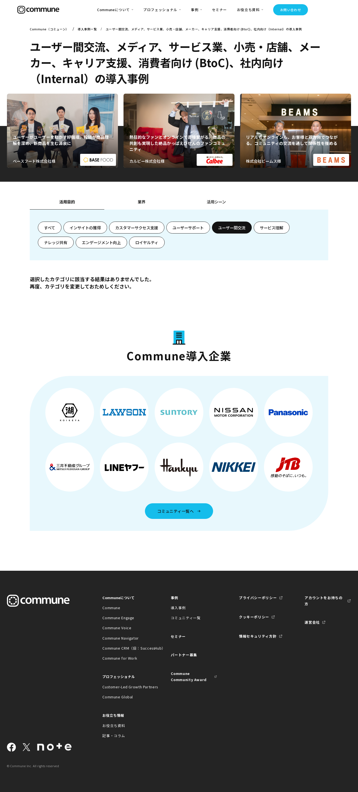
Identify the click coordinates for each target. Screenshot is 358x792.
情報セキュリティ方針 (257, 636)
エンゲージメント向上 (101, 242)
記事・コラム (113, 735)
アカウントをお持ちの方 (323, 600)
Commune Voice (116, 627)
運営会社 (312, 622)
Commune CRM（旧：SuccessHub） (125, 648)
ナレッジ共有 (55, 242)
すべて (49, 227)
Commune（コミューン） (49, 29)
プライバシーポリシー (258, 597)
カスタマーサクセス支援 (136, 227)
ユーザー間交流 (231, 227)
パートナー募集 (184, 654)
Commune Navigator (120, 638)
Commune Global (117, 696)
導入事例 (178, 607)
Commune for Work (119, 658)
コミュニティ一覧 (186, 617)
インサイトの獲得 (85, 227)
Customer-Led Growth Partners (125, 686)
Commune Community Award (189, 676)
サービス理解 (271, 227)
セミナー (219, 9)
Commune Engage (118, 617)
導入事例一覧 (87, 29)
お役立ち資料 (113, 725)
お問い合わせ (290, 10)
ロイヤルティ (146, 242)
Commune (111, 607)
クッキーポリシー (254, 616)
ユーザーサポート (188, 227)
